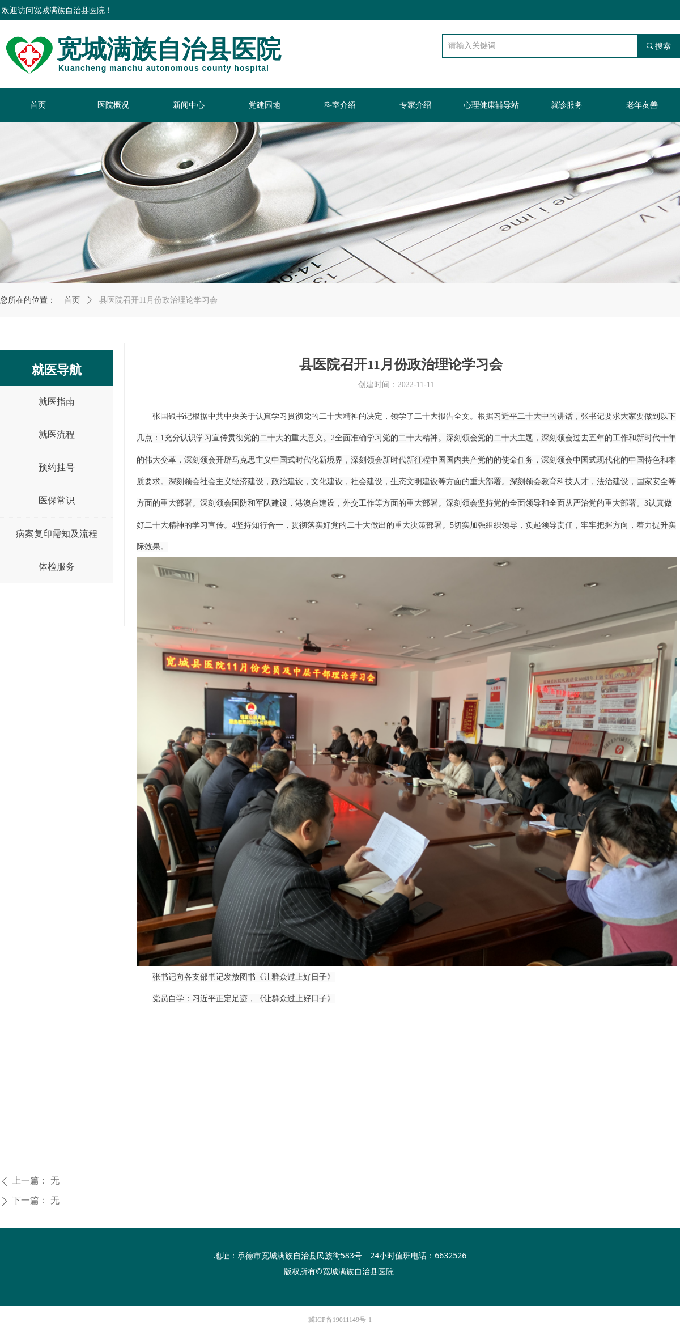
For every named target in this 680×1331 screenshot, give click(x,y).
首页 (72, 300)
